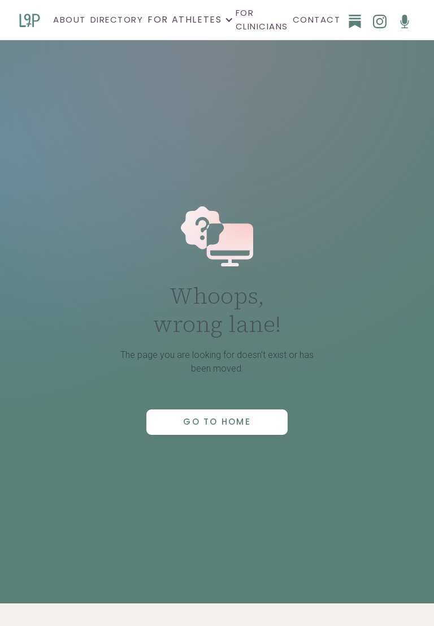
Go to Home (217, 422)
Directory (117, 19)
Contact (317, 19)
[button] (189, 20)
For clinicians (262, 19)
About (69, 19)
